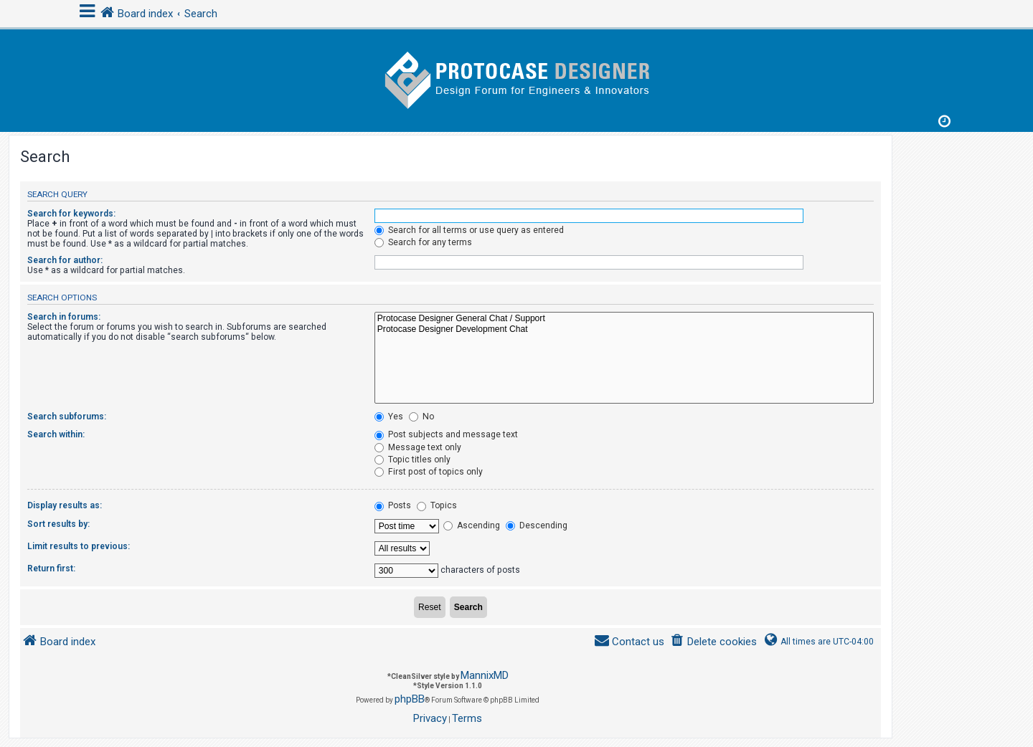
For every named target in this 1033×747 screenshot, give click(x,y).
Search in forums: (63, 317)
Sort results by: (58, 524)
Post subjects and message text (446, 434)
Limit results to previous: (78, 546)
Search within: (56, 434)
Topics (437, 505)
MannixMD (485, 675)
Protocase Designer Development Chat (624, 330)
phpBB (410, 699)
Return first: (51, 568)
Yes (388, 416)
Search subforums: (66, 416)
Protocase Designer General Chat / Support (624, 319)
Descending (536, 525)
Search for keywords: (71, 214)
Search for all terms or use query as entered (469, 230)
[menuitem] (713, 642)
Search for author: (65, 260)
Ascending (471, 525)
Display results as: (64, 505)
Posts (392, 505)
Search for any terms (423, 242)
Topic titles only (412, 460)
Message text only (417, 447)
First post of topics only (428, 472)
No (421, 416)
